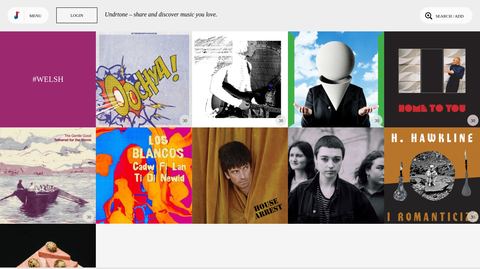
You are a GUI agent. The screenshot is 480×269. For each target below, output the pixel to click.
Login (76, 15)
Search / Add (444, 15)
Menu (35, 15)
